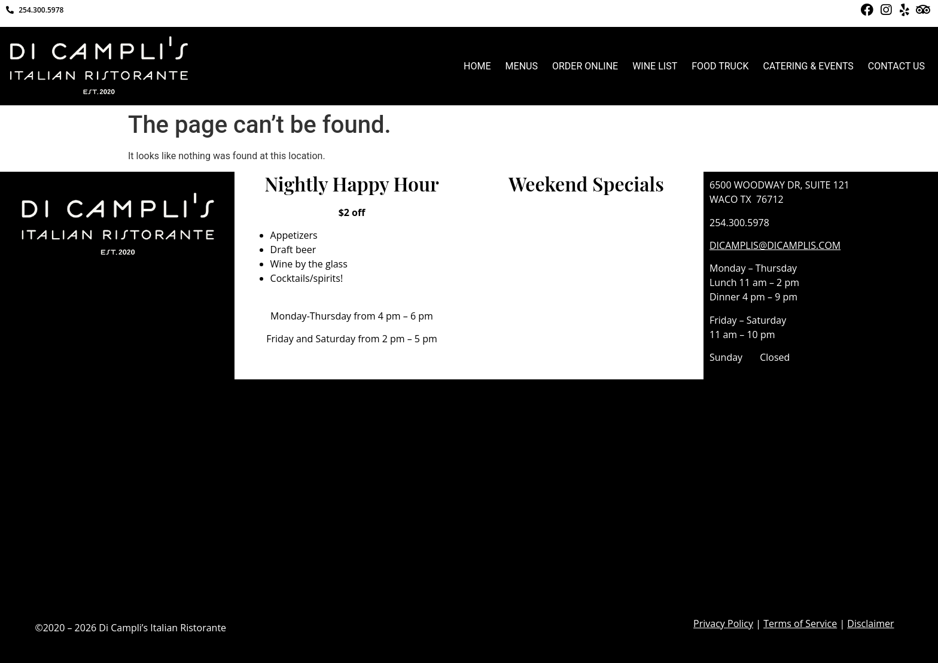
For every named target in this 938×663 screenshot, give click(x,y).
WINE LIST (654, 66)
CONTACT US (896, 66)
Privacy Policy (723, 623)
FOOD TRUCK (720, 66)
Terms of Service (800, 623)
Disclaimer (870, 623)
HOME (477, 66)
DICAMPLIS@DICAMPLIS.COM (774, 245)
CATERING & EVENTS (808, 66)
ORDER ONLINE (585, 66)
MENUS (521, 66)
